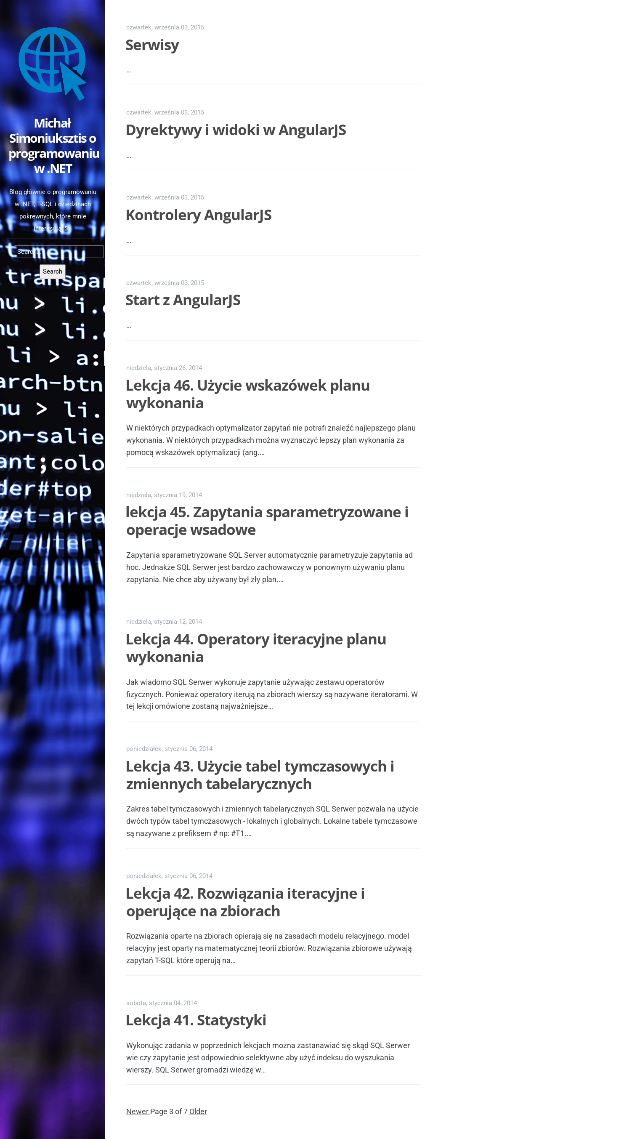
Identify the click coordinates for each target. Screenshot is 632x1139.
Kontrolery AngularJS (198, 214)
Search (52, 271)
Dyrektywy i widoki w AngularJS (235, 129)
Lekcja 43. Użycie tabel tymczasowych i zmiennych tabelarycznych (259, 774)
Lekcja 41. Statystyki (195, 1020)
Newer (138, 1111)
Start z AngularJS (182, 299)
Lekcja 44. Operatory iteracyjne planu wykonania (255, 647)
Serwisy (152, 44)
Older (198, 1111)
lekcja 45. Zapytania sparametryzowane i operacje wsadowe (267, 520)
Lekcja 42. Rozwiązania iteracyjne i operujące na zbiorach (245, 902)
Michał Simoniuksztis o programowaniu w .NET (53, 145)
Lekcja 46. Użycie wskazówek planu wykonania (247, 393)
